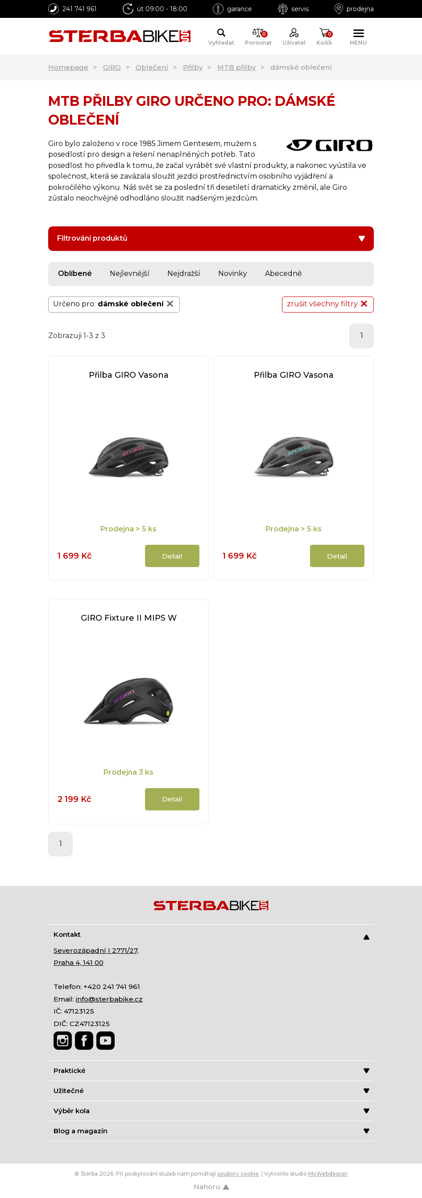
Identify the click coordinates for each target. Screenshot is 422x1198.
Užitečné (211, 1090)
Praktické (211, 1070)
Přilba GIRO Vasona (129, 375)
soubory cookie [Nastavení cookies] (238, 1173)
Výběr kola (211, 1110)
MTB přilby (236, 67)
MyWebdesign (328, 1173)
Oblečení (152, 67)
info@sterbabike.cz (109, 999)
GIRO (112, 67)
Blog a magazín (211, 1131)
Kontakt (211, 934)
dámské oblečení (136, 304)
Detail (172, 556)
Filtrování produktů (211, 238)
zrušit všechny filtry (328, 304)
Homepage (68, 67)
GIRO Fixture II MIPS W (129, 618)
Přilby (193, 67)
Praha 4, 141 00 (78, 962)
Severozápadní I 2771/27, (96, 950)
